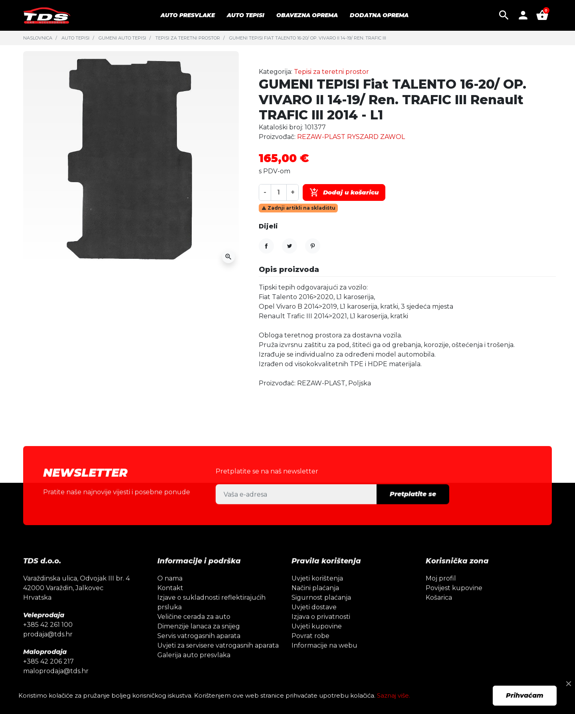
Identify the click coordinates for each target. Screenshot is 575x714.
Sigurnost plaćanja (321, 612)
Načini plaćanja (315, 602)
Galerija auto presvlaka (193, 669)
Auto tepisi (75, 38)
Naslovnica (37, 38)
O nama (169, 593)
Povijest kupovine (454, 602)
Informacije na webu (324, 660)
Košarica (439, 612)
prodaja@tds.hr (48, 649)
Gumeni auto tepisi (122, 38)
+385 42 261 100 (48, 639)
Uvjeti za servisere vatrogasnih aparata (218, 660)
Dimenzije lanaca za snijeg (198, 641)
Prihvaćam (524, 695)
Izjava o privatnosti (320, 631)
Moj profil (441, 593)
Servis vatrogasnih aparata (198, 650)
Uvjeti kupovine (316, 641)
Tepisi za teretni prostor (187, 38)
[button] (504, 15)
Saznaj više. (393, 695)
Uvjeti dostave (314, 621)
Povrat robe (310, 650)
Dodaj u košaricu (344, 192)
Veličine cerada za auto (193, 631)
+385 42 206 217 (48, 676)
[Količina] (279, 192)
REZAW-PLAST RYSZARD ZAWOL (351, 137)
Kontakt (170, 602)
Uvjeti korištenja (317, 593)
